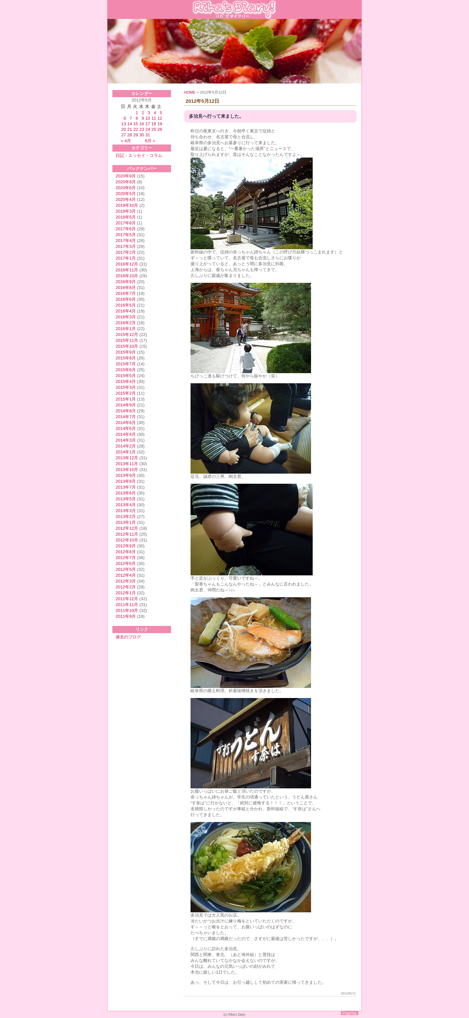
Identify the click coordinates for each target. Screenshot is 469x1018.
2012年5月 (126, 569)
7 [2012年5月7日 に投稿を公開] (131, 118)
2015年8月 (126, 358)
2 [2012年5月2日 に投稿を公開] (143, 112)
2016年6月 (126, 299)
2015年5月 (126, 375)
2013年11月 (127, 463)
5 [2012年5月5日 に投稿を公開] (161, 112)
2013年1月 (126, 522)
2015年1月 (126, 399)
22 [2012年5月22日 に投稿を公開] (135, 129)
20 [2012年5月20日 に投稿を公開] (123, 129)
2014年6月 (126, 422)
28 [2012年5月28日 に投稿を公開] (129, 134)
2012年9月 (126, 545)
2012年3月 (126, 581)
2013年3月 (126, 510)
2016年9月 (126, 281)
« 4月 (126, 140)
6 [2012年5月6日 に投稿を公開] (125, 118)
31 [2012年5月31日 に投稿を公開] (147, 134)
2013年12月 (127, 457)
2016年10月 (127, 275)
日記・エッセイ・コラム (139, 155)
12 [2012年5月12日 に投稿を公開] (159, 118)
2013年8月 (126, 481)
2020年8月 (126, 181)
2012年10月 (127, 540)
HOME (189, 92)
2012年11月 (127, 534)
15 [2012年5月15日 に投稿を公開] (135, 123)
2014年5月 (126, 428)
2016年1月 (126, 328)
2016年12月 (127, 264)
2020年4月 (126, 199)
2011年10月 (127, 610)
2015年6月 (126, 369)
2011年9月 (126, 616)
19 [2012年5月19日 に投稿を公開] (159, 123)
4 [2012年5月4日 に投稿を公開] (155, 112)
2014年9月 (126, 405)
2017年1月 (126, 258)
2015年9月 (126, 352)
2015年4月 (126, 381)
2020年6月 (126, 187)
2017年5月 (126, 234)
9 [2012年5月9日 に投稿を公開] (143, 118)
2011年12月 (127, 598)
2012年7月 (126, 557)
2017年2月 (126, 252)
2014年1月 (126, 451)
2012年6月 (126, 563)
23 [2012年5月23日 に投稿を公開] (141, 129)
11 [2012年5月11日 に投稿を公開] (153, 118)
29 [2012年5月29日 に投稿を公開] (135, 134)
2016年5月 (126, 305)
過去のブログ (128, 636)
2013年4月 (126, 504)
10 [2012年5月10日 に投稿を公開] (147, 118)
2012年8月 (126, 551)
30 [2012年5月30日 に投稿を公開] (141, 134)
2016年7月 (126, 293)
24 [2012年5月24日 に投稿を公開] (147, 129)
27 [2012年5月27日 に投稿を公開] (123, 134)
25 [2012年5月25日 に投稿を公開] (153, 129)
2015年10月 (127, 346)
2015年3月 (126, 387)
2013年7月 (126, 487)
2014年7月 (126, 416)
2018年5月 (126, 217)
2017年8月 (126, 222)
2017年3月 (126, 246)
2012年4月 (126, 575)
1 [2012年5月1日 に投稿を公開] (137, 112)
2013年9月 (126, 475)
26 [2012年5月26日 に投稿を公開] (159, 129)
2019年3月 (126, 211)
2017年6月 (126, 228)
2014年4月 (126, 434)
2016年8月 (126, 287)
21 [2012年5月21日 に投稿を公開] (129, 129)
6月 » (150, 140)
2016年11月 (127, 269)
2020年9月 (126, 176)
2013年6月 (126, 493)
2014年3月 (126, 440)
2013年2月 (126, 516)
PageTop (350, 1013)
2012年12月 (127, 528)
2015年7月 (126, 363)
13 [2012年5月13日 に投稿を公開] (123, 123)
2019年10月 (127, 205)
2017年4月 (126, 240)
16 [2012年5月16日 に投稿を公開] (141, 123)
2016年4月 (126, 311)
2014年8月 (126, 410)
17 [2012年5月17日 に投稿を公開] (147, 123)
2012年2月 (126, 587)
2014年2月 (126, 446)
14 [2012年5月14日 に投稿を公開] (129, 123)
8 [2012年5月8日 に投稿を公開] (137, 118)
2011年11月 (127, 604)
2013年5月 (126, 498)
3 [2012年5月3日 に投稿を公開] (149, 112)
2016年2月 (126, 322)
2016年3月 (126, 316)
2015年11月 (127, 340)
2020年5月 (126, 193)
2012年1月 (126, 592)
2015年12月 (127, 334)
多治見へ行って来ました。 (216, 116)
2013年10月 (127, 469)
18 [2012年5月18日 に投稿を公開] (153, 123)
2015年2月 (126, 393)
